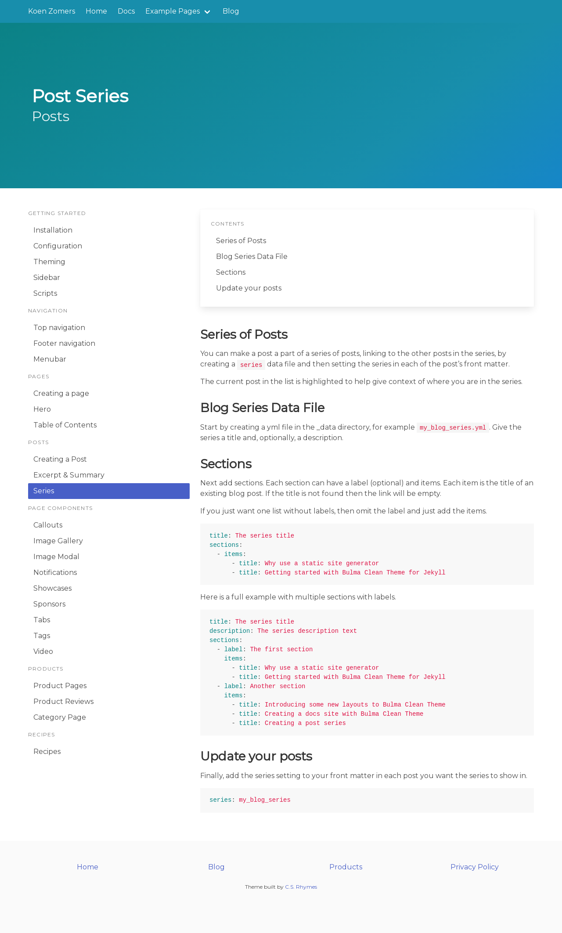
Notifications (55, 572)
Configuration (57, 246)
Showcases (52, 588)
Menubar (49, 359)
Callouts (47, 525)
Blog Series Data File (252, 256)
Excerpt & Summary (68, 475)
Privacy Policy (474, 867)
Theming (49, 262)
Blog (231, 11)
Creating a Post (60, 459)
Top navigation (59, 327)
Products (345, 867)
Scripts (45, 293)
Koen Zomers (51, 11)
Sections (230, 272)
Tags (41, 636)
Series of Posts (241, 241)
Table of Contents (65, 425)
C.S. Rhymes (301, 886)
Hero (42, 409)
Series (43, 491)
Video (43, 651)
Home (96, 11)
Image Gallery (58, 541)
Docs (126, 11)
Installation (52, 230)
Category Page (59, 717)
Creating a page (61, 393)
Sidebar (46, 277)
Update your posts (248, 288)
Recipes (47, 751)
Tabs (41, 620)
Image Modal (56, 557)
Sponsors (49, 604)
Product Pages (59, 686)
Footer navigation (64, 343)
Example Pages (172, 11)
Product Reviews (63, 701)
